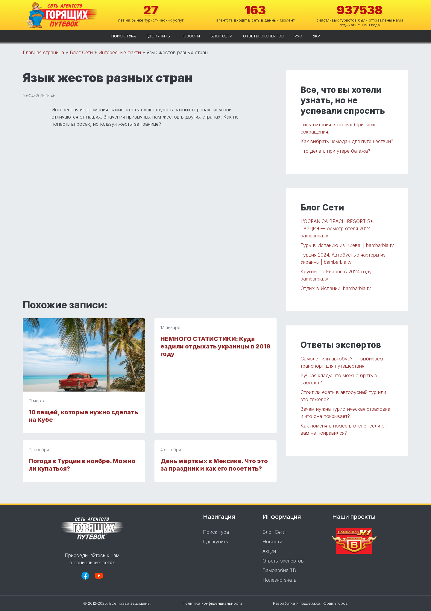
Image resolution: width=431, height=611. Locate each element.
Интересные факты (119, 52)
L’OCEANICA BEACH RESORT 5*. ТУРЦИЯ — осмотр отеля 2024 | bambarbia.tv (337, 228)
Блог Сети (221, 36)
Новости (190, 36)
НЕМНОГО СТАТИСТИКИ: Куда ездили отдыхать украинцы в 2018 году (215, 346)
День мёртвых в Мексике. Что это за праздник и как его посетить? (214, 464)
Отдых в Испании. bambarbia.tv (336, 288)
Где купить (158, 36)
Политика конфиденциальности (212, 603)
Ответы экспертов (263, 36)
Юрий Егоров (335, 603)
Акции (269, 551)
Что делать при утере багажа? (335, 151)
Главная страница (43, 52)
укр (316, 36)
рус (298, 36)
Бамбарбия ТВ (279, 570)
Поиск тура (123, 36)
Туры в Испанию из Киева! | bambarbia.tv (347, 245)
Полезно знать (279, 580)
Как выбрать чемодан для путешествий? (347, 141)
